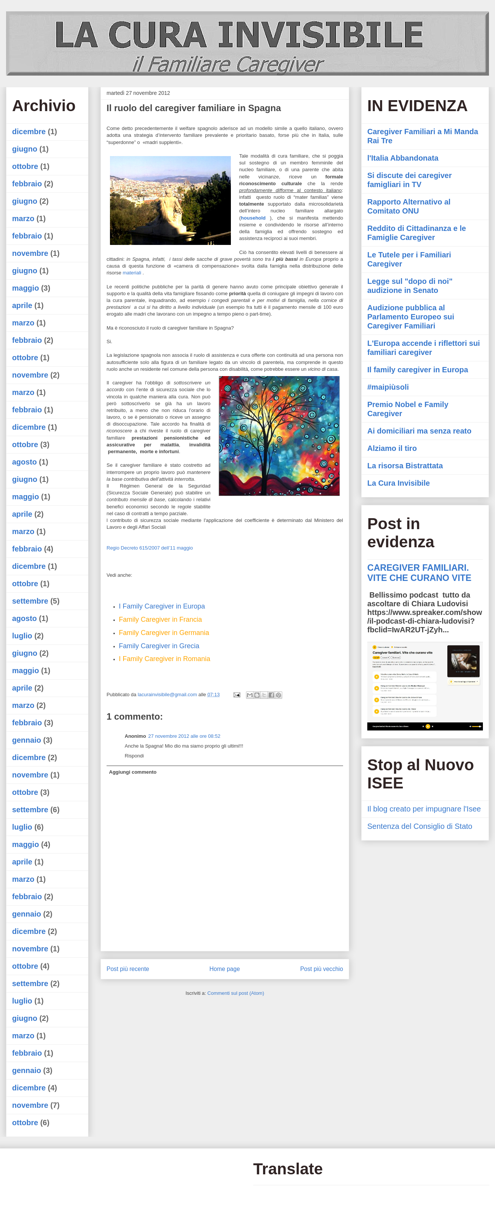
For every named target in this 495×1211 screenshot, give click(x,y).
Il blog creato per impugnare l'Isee (424, 809)
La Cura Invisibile (398, 483)
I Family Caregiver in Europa (162, 606)
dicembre (29, 131)
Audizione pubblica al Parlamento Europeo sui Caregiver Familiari (410, 317)
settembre (30, 601)
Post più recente (128, 969)
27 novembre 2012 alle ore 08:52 (184, 736)
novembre (30, 253)
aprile (22, 305)
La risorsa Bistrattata (405, 465)
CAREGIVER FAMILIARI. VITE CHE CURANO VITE (419, 573)
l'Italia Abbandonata (402, 158)
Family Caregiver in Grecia (159, 646)
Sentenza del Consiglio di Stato (419, 826)
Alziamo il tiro (392, 448)
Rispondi (134, 756)
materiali (132, 273)
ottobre (25, 166)
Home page (224, 969)
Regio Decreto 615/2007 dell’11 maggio (150, 548)
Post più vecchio (321, 969)
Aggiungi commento (133, 772)
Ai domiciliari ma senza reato (419, 431)
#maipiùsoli (388, 387)
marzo (23, 218)
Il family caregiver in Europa (417, 369)
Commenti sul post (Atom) (235, 993)
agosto (24, 462)
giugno (24, 149)
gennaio (26, 740)
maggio (25, 288)
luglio (22, 636)
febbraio (27, 184)
